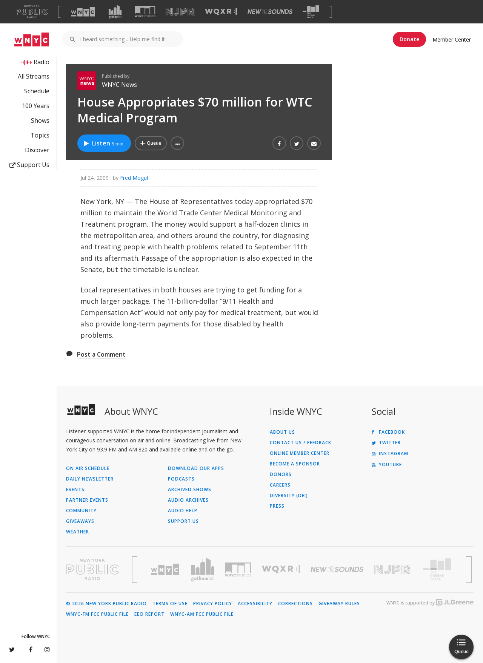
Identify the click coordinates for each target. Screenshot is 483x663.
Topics (40, 135)
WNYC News (119, 84)
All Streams (33, 76)
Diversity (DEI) (289, 495)
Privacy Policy (212, 603)
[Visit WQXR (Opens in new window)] (221, 11)
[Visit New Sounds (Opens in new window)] (270, 11)
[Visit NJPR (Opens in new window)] (180, 12)
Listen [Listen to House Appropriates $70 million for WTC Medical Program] (103, 143)
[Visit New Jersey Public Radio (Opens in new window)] (393, 569)
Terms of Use (170, 603)
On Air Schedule (87, 468)
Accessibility (255, 603)
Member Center (451, 39)
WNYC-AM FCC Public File (202, 614)
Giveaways (80, 521)
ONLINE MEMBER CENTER (299, 453)
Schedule (36, 91)
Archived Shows (189, 489)
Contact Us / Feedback (300, 442)
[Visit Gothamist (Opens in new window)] (115, 12)
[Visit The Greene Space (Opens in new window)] (311, 12)
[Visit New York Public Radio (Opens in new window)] (92, 569)
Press (277, 506)
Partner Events (87, 500)
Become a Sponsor (295, 464)
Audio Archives (188, 500)
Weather (77, 532)
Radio (41, 62)
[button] (177, 143)
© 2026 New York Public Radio (106, 603)
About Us (282, 432)
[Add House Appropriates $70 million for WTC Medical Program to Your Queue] (151, 143)
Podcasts (181, 479)
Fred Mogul (134, 177)
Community (81, 510)
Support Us (29, 165)
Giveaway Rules (339, 603)
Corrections (295, 603)
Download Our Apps (196, 468)
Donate (409, 39)
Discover (37, 150)
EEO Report (149, 614)
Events (75, 489)
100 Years (35, 106)
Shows (40, 120)
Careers (280, 485)
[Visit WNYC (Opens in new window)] (83, 12)
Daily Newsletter (90, 479)
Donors (281, 474)
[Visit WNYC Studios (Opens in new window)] (145, 11)
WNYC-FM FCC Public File (97, 614)
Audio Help (182, 510)
